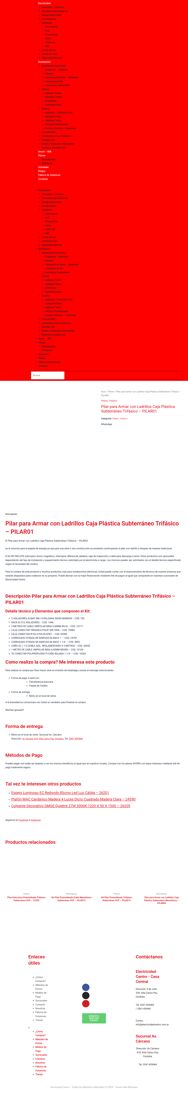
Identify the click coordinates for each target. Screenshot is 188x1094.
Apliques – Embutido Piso (59, 112)
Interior (45, 89)
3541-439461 (144, 1008)
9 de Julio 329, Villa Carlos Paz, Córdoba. (147, 993)
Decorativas (51, 26)
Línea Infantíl (48, 132)
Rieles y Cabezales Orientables (58, 143)
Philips (41, 171)
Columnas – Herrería (53, 7)
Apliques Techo (53, 97)
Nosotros (40, 1008)
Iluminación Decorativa (54, 65)
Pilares (41, 155)
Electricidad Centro (59, 1087)
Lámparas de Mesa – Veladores (62, 77)
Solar (48, 38)
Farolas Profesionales (56, 124)
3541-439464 (79, 738)
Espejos (49, 73)
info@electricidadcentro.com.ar (152, 1024)
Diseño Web (121, 1087)
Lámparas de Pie (54, 81)
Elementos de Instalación (55, 11)
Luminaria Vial (49, 54)
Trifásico (113, 400)
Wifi (47, 46)
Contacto (43, 179)
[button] (107, 186)
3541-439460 (147, 1004)
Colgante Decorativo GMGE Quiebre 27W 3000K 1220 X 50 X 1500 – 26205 (75, 805)
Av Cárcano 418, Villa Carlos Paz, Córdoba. (44, 738)
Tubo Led (50, 42)
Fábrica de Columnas (49, 175)
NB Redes (134, 1087)
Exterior (46, 108)
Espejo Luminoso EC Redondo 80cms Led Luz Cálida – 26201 (63, 792)
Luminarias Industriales (57, 85)
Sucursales (41, 1000)
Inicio (103, 391)
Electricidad (44, 3)
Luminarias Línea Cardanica (56, 136)
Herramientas (49, 19)
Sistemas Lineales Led (53, 147)
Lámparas (47, 22)
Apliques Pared (53, 93)
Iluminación (44, 61)
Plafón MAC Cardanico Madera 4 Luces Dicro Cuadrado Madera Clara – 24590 (77, 798)
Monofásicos (48, 159)
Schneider (43, 167)
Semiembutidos (53, 104)
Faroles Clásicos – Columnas (60, 128)
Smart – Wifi (44, 151)
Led (47, 30)
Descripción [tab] (11, 513)
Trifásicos (47, 163)
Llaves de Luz (49, 50)
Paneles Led (48, 140)
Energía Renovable (51, 15)
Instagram (37, 819)
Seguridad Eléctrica (52, 57)
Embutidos (51, 101)
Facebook (24, 819)
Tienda (39, 1020)
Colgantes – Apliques (56, 69)
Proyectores (51, 34)
